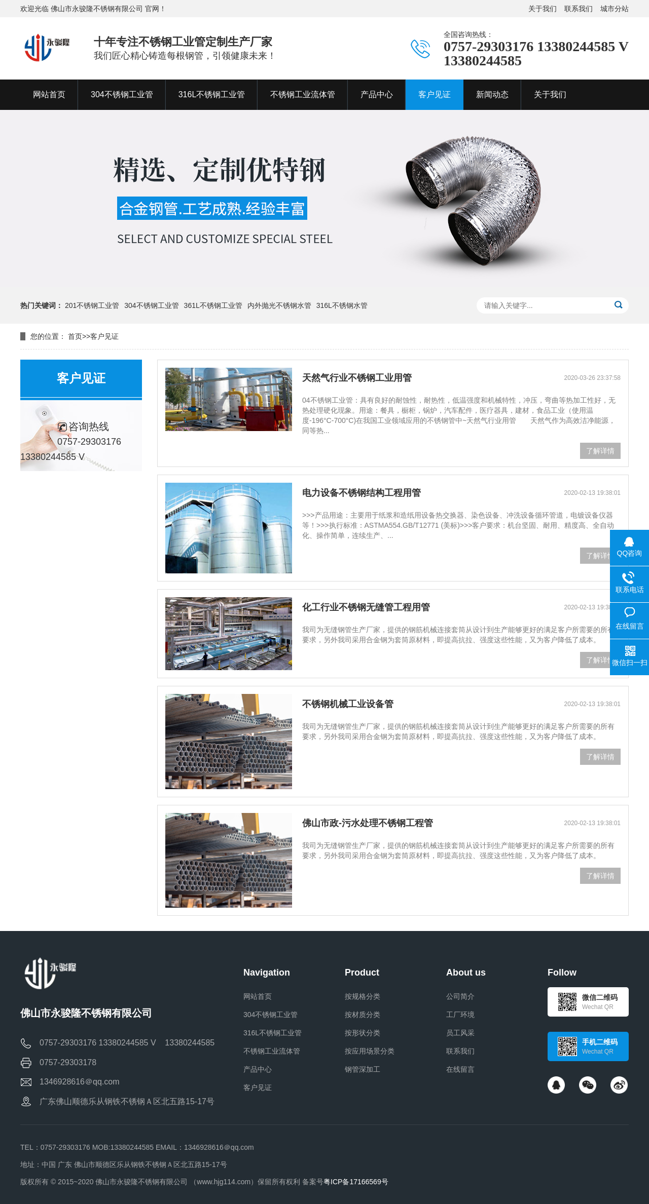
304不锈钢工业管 (151, 305)
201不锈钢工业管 (92, 305)
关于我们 (542, 9)
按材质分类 (362, 1015)
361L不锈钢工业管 (213, 305)
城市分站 (614, 9)
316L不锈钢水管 (342, 305)
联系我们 (578, 9)
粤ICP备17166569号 (355, 1182)
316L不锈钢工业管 (272, 1033)
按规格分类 (362, 996)
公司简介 (460, 996)
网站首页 (257, 996)
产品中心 (257, 1069)
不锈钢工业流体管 (271, 1051)
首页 (75, 336)
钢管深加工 (362, 1069)
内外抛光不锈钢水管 (279, 305)
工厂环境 (460, 1015)
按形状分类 (362, 1033)
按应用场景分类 (369, 1051)
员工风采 (460, 1033)
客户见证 (104, 336)
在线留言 (460, 1069)
